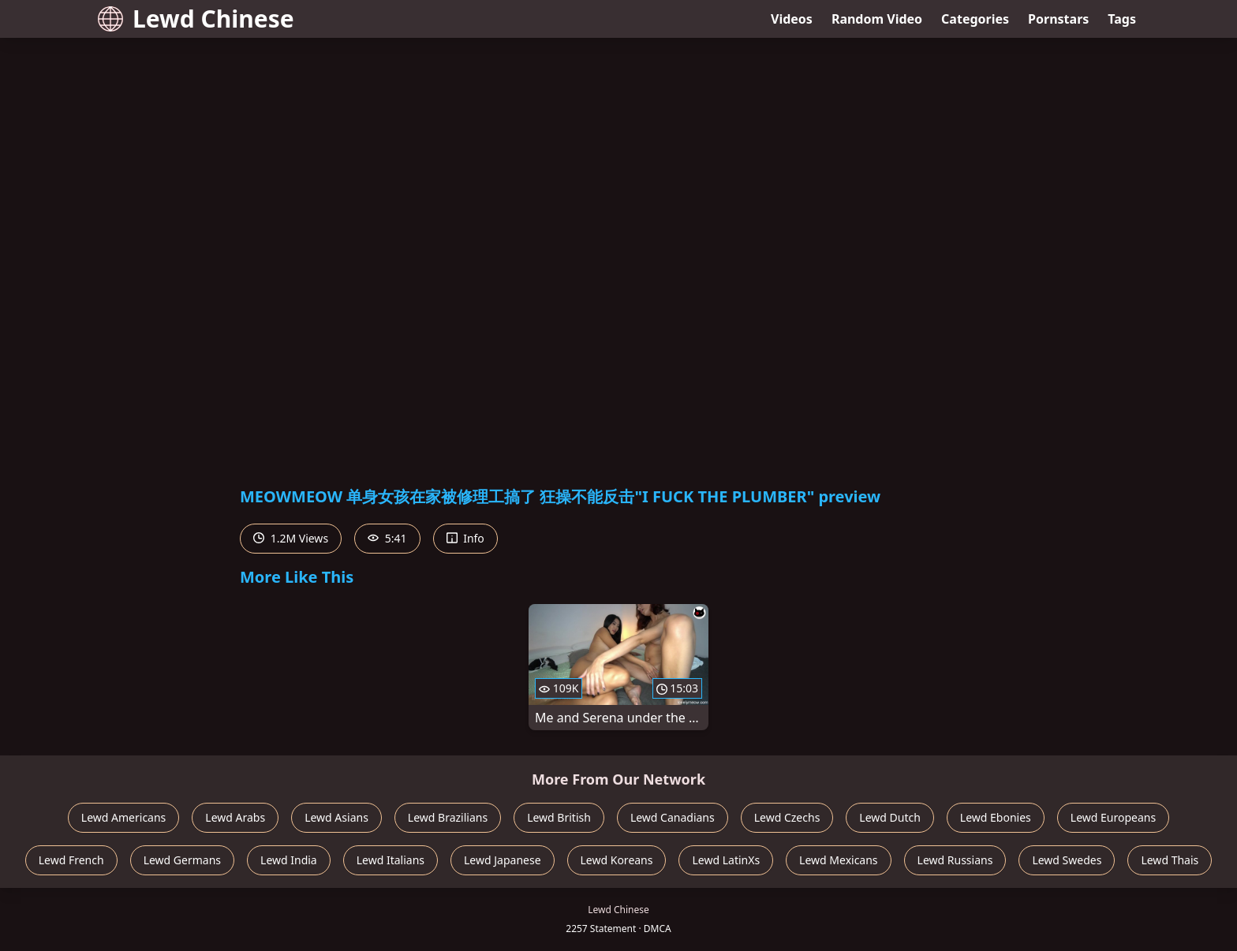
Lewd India (288, 859)
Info (465, 538)
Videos (792, 19)
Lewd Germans (182, 859)
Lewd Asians (336, 817)
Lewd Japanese (502, 859)
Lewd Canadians (672, 817)
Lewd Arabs (235, 817)
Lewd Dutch (890, 817)
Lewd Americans (123, 817)
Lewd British (559, 817)
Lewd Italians (390, 859)
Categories (975, 19)
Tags (1122, 19)
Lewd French (71, 859)
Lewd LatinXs (726, 859)
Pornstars (1058, 19)
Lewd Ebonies (995, 817)
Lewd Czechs (787, 817)
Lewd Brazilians (448, 817)
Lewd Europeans (1113, 817)
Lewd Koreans (617, 859)
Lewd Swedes (1066, 859)
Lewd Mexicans (838, 859)
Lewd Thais (1169, 859)
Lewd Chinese (196, 18)
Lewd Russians (955, 859)
